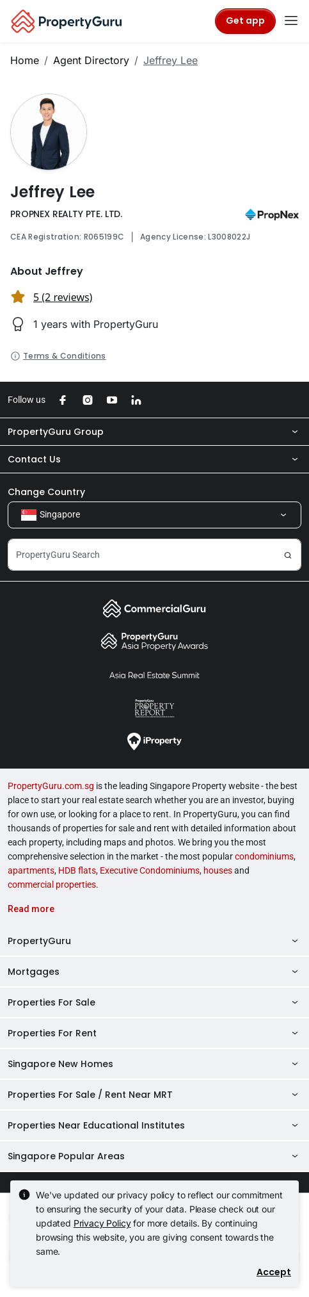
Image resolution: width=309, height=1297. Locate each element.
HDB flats (77, 870)
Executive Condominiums (150, 870)
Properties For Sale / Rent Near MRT (154, 1095)
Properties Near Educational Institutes (154, 1125)
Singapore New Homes (154, 1064)
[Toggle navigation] (291, 21)
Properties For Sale (154, 1002)
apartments (31, 870)
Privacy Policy (102, 1223)
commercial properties (52, 884)
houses (217, 870)
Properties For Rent (154, 1033)
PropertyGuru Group (154, 432)
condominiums (264, 856)
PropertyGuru (154, 941)
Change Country (46, 491)
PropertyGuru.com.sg (51, 786)
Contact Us (154, 459)
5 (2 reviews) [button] (62, 297)
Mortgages (154, 972)
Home (24, 60)
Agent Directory (91, 60)
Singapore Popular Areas (154, 1156)
